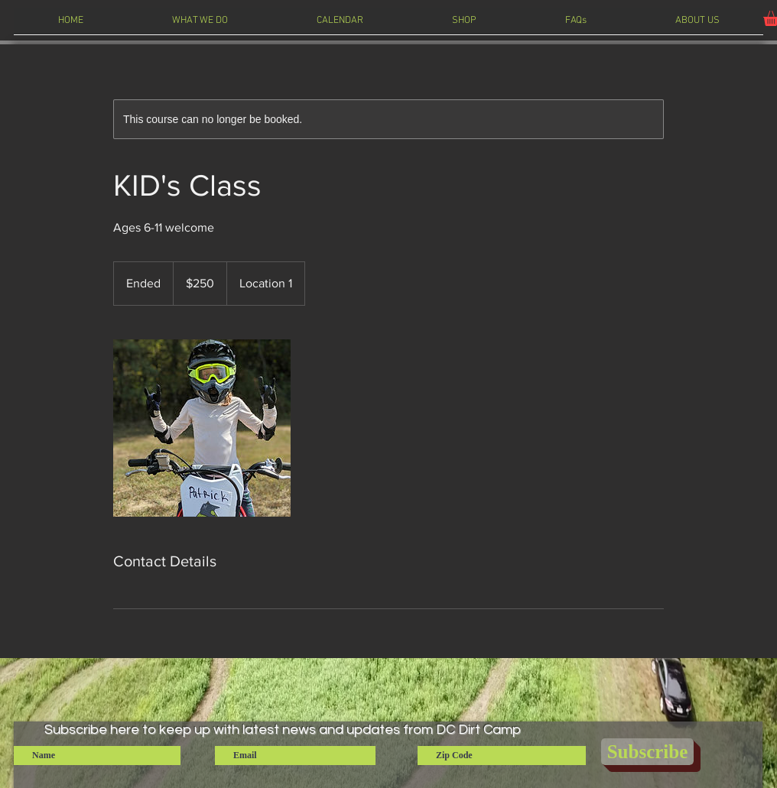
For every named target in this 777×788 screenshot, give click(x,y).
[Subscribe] (647, 751)
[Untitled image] (202, 428)
